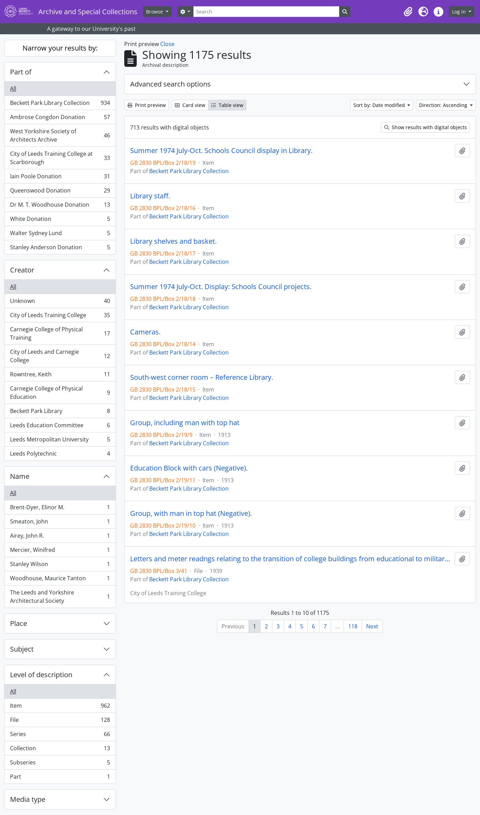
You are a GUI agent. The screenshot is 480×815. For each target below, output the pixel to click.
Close (167, 44)
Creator (22, 270)
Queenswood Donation (60, 192)
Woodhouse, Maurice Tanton (60, 579)
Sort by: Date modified (379, 105)
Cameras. (145, 332)
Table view (227, 105)
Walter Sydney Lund (60, 234)
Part (60, 777)
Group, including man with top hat (184, 423)
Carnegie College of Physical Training (60, 333)
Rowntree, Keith (60, 376)
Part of (20, 72)
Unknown (60, 302)
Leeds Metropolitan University (60, 441)
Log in (459, 11)
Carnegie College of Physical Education (60, 393)
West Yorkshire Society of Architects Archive (60, 135)
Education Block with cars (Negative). (189, 468)
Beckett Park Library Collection (60, 104)
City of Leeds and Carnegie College (60, 356)
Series (60, 735)
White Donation (60, 220)
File (60, 721)
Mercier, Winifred (60, 551)
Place (18, 623)
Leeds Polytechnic (60, 454)
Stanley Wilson (60, 565)
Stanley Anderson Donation (60, 248)
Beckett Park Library (60, 412)
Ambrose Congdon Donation (60, 118)
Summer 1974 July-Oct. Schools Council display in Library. (221, 150)
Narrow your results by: (60, 48)
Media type (27, 799)
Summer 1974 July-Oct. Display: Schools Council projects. (220, 287)
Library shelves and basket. (173, 241)
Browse (155, 11)
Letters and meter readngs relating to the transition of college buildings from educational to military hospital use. (291, 559)
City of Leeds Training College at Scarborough (60, 158)
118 (352, 626)
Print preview (146, 105)
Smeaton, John (60, 523)
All (13, 88)
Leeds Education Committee (60, 426)
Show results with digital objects (425, 127)
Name (19, 476)
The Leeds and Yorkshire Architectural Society (60, 596)
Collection (60, 749)
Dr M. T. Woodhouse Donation (60, 206)
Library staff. (150, 196)
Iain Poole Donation (60, 177)
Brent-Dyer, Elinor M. (60, 508)
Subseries (60, 764)
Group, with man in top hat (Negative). (191, 513)
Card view (190, 105)
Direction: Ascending (444, 105)
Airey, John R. (60, 537)
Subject (22, 649)
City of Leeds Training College (60, 316)
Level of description (41, 674)
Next (372, 626)
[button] (408, 11)
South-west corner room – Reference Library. (201, 377)
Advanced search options (170, 84)
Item (60, 707)
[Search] (266, 11)
